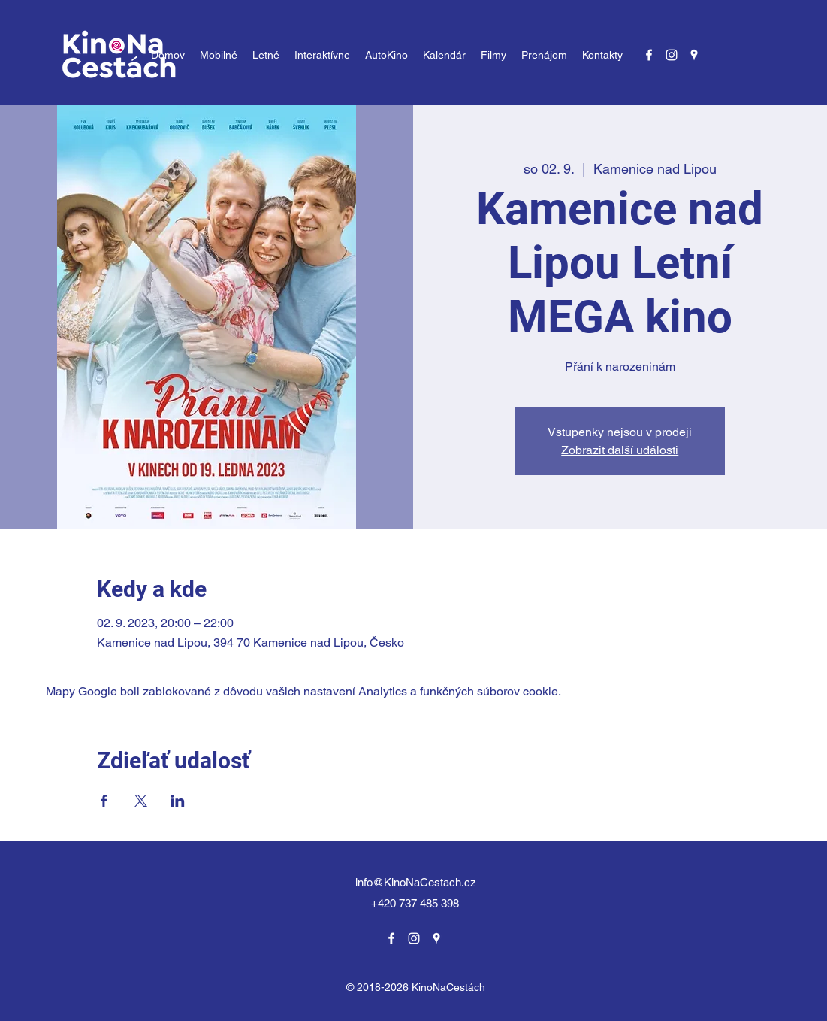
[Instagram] (671, 54)
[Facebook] (648, 54)
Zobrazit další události (619, 450)
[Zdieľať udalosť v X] (141, 801)
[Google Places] (694, 54)
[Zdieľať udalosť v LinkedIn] (178, 801)
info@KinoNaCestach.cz (415, 882)
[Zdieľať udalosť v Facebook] (104, 801)
